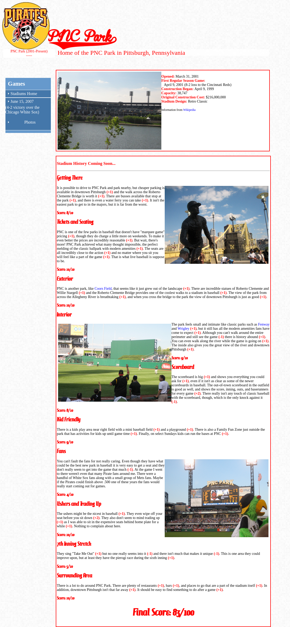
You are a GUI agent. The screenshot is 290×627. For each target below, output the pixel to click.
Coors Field (103, 289)
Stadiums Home (24, 93)
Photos (30, 122)
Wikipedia (189, 110)
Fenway (264, 324)
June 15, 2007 (22, 101)
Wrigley (183, 329)
